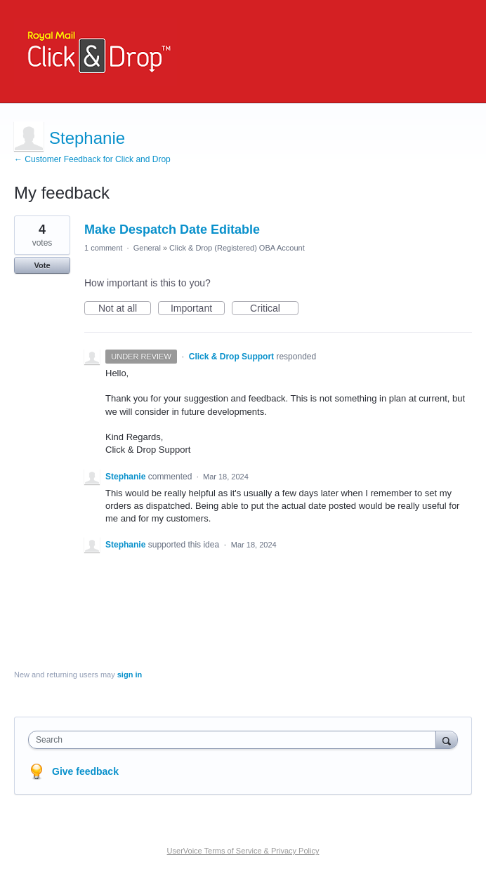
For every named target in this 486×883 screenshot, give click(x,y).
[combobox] (235, 740)
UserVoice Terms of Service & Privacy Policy (243, 851)
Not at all (124, 309)
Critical (274, 309)
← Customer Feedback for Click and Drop (92, 159)
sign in (129, 674)
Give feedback (85, 771)
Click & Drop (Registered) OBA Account (237, 248)
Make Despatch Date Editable (172, 230)
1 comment (103, 248)
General (147, 248)
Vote (42, 265)
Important (198, 309)
